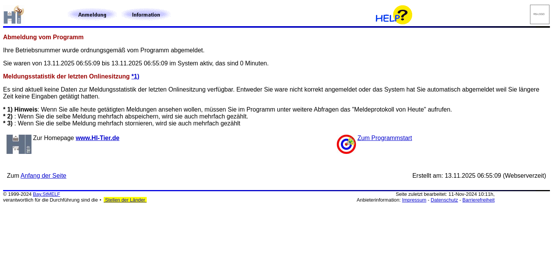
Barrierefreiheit (478, 200)
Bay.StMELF (46, 194)
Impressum (414, 200)
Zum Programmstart (385, 138)
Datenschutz (444, 200)
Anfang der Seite (43, 175)
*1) (135, 76)
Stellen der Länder (125, 200)
